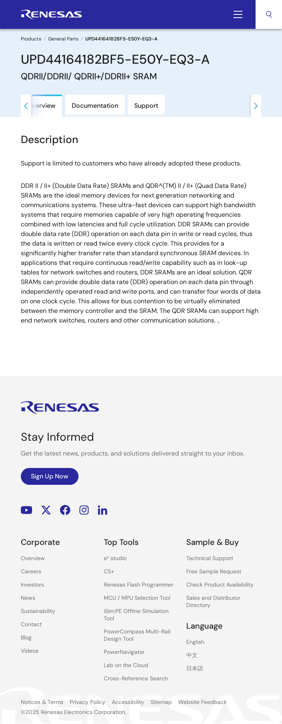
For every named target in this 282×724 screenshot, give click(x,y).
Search (269, 14)
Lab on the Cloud (126, 665)
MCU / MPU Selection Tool (137, 597)
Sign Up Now (49, 476)
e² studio (115, 558)
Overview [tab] (41, 105)
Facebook (65, 510)
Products (31, 39)
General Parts (63, 39)
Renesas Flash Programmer (138, 584)
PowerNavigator (124, 651)
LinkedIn (102, 510)
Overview (33, 558)
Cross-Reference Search (136, 678)
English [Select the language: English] (195, 641)
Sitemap (161, 702)
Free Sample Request (213, 571)
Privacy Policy (87, 702)
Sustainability (38, 611)
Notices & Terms (42, 702)
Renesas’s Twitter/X (46, 510)
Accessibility (128, 702)
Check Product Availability (220, 584)
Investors (32, 584)
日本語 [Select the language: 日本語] (194, 668)
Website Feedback (202, 702)
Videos (29, 650)
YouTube (26, 510)
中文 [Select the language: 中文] (191, 655)
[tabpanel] (141, 242)
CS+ (109, 571)
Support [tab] (146, 105)
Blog (26, 637)
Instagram (84, 510)
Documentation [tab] (95, 105)
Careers (31, 571)
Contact (31, 624)
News (28, 597)
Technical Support (209, 558)
